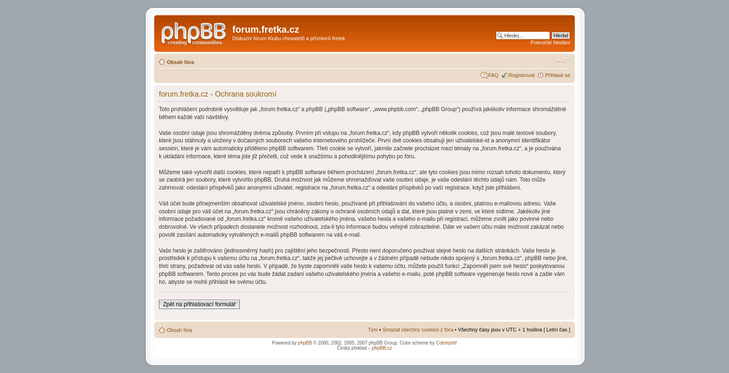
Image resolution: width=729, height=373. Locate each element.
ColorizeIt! (446, 342)
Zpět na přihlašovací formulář (199, 304)
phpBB (305, 342)
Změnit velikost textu (563, 60)
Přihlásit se (557, 75)
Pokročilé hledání (550, 42)
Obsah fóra (180, 62)
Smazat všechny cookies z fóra (417, 329)
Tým (373, 329)
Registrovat (522, 75)
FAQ (493, 75)
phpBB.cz (382, 348)
